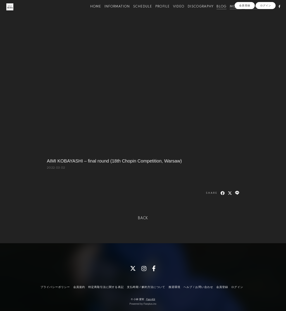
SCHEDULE (136, 13)
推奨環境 (174, 287)
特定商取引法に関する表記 (106, 287)
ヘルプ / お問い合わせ (198, 287)
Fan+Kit (150, 299)
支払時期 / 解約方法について (146, 287)
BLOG (216, 13)
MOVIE (230, 13)
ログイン (265, 20)
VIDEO (173, 13)
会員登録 (244, 20)
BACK (143, 218)
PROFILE (157, 13)
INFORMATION (111, 13)
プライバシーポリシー (55, 287)
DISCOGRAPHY (195, 13)
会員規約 (79, 287)
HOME (89, 13)
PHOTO (246, 13)
